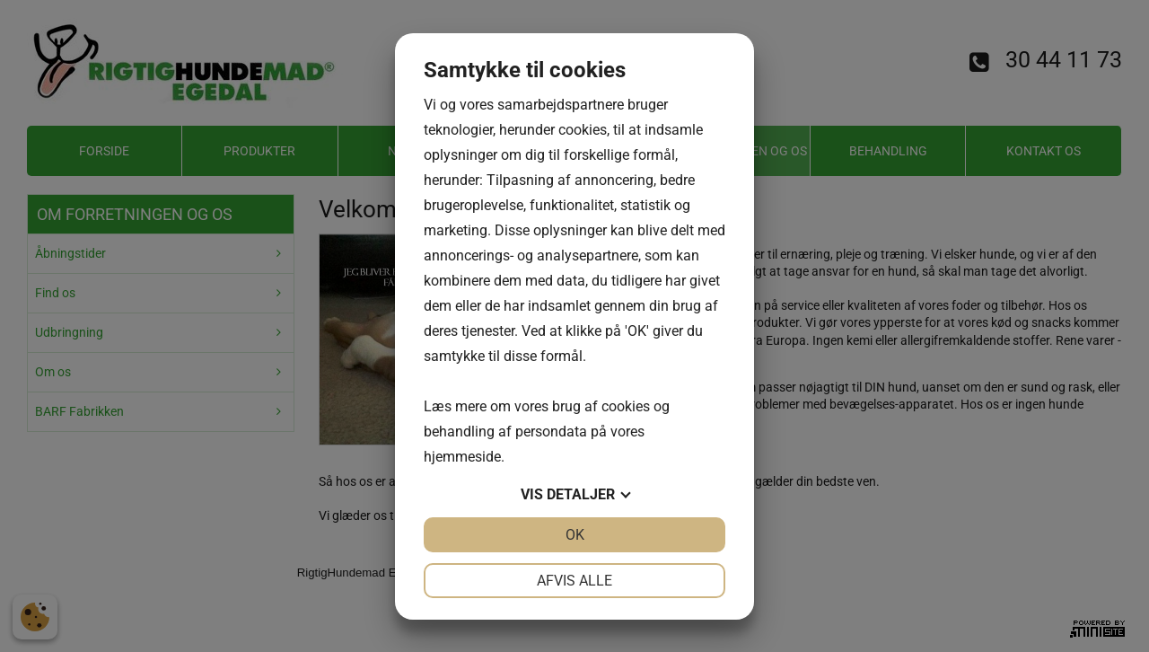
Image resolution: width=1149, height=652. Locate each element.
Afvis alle (574, 580)
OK (575, 534)
